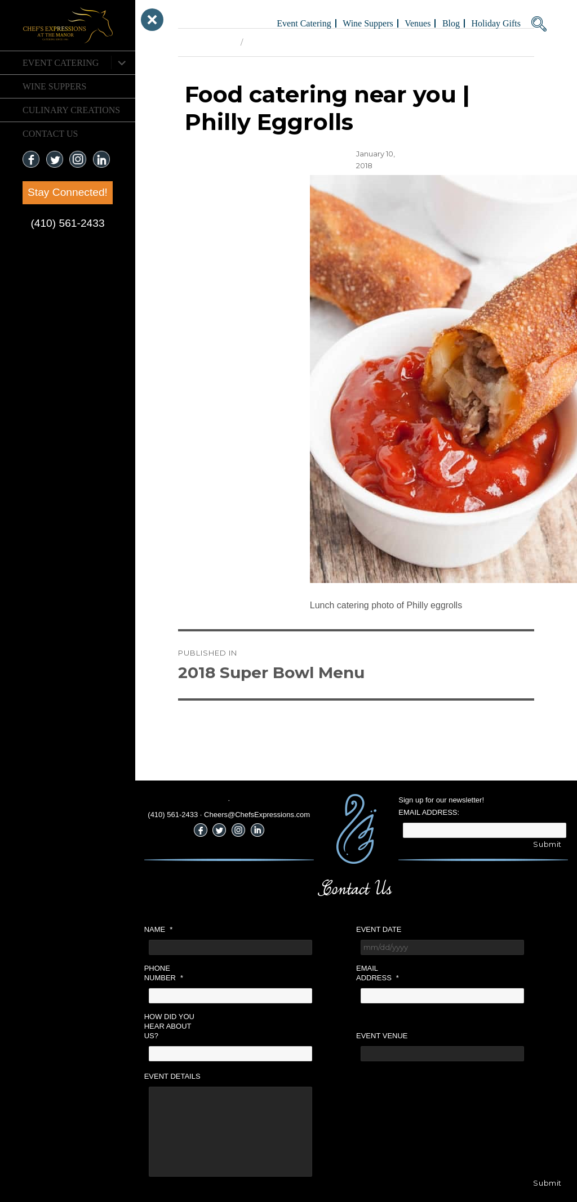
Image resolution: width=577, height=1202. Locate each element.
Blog (451, 23)
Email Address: (428, 812)
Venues (417, 23)
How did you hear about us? (169, 1026)
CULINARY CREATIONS (71, 110)
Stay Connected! (68, 192)
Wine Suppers (54, 86)
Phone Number (163, 973)
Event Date (378, 929)
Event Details (172, 1076)
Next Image (268, 42)
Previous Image (206, 42)
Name (158, 929)
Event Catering (61, 63)
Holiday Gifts (496, 23)
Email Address (377, 973)
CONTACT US (50, 133)
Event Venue (382, 1035)
